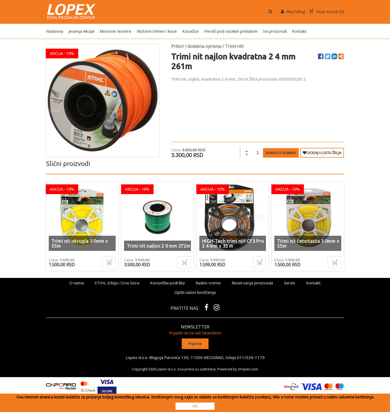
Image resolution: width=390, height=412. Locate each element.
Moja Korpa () (326, 11)
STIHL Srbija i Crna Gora (117, 282)
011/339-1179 (251, 357)
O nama (76, 282)
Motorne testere (115, 31)
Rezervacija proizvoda (252, 282)
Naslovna (54, 31)
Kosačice (190, 31)
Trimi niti (234, 46)
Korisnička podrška (167, 282)
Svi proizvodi (275, 31)
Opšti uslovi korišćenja (195, 292)
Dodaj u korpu (281, 153)
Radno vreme (208, 282)
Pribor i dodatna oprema (196, 46)
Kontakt (299, 31)
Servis (289, 282)
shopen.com (248, 369)
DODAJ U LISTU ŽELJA (322, 152)
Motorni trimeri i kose (157, 31)
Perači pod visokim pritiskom (231, 31)
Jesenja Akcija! (81, 31)
